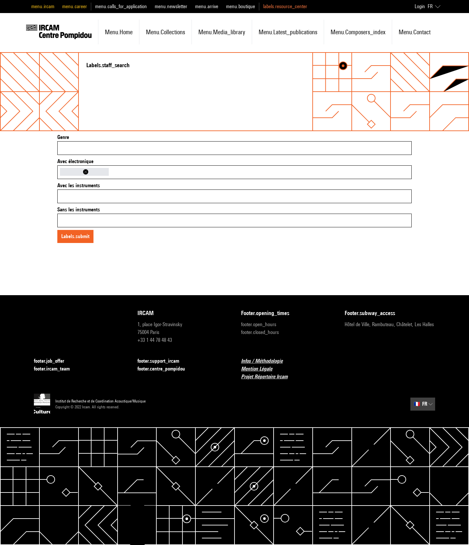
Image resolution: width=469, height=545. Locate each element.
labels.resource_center (285, 6)
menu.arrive (206, 6)
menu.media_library (221, 32)
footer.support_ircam (162, 361)
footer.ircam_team (56, 369)
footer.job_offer (53, 361)
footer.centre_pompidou (165, 369)
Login (420, 6)
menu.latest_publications (288, 32)
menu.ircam (42, 6)
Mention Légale (260, 369)
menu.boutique (240, 6)
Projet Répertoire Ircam (268, 376)
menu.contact (415, 32)
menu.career (74, 6)
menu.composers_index (358, 32)
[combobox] (234, 148)
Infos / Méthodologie (266, 361)
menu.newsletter (171, 6)
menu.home (119, 32)
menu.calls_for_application (121, 6)
